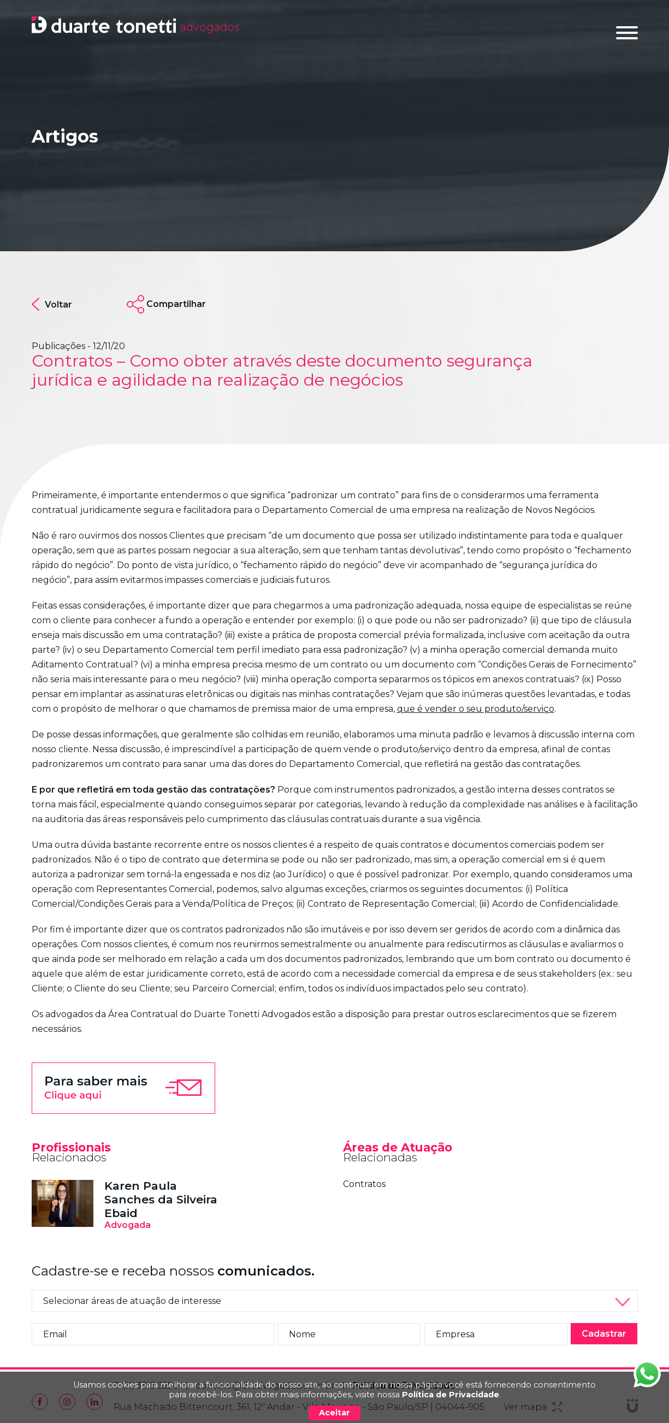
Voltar (52, 304)
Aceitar (334, 1413)
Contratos (364, 1184)
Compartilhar (176, 304)
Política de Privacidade (450, 1395)
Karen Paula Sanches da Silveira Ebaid (160, 1199)
